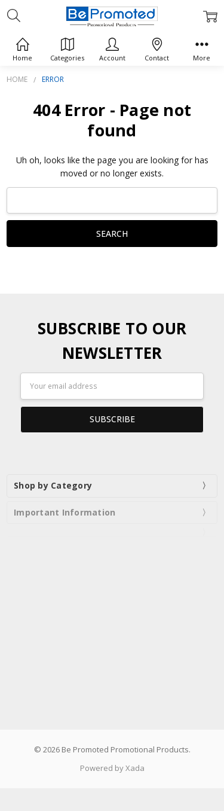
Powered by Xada (112, 768)
